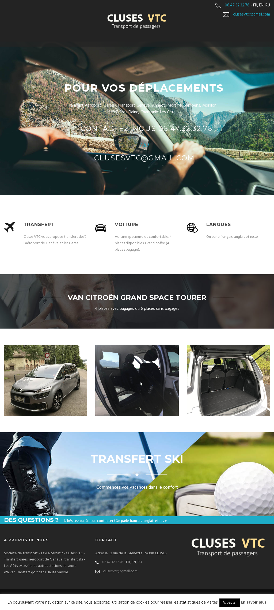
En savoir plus (254, 602)
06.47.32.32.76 (237, 5)
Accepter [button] (230, 602)
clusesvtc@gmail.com (251, 14)
